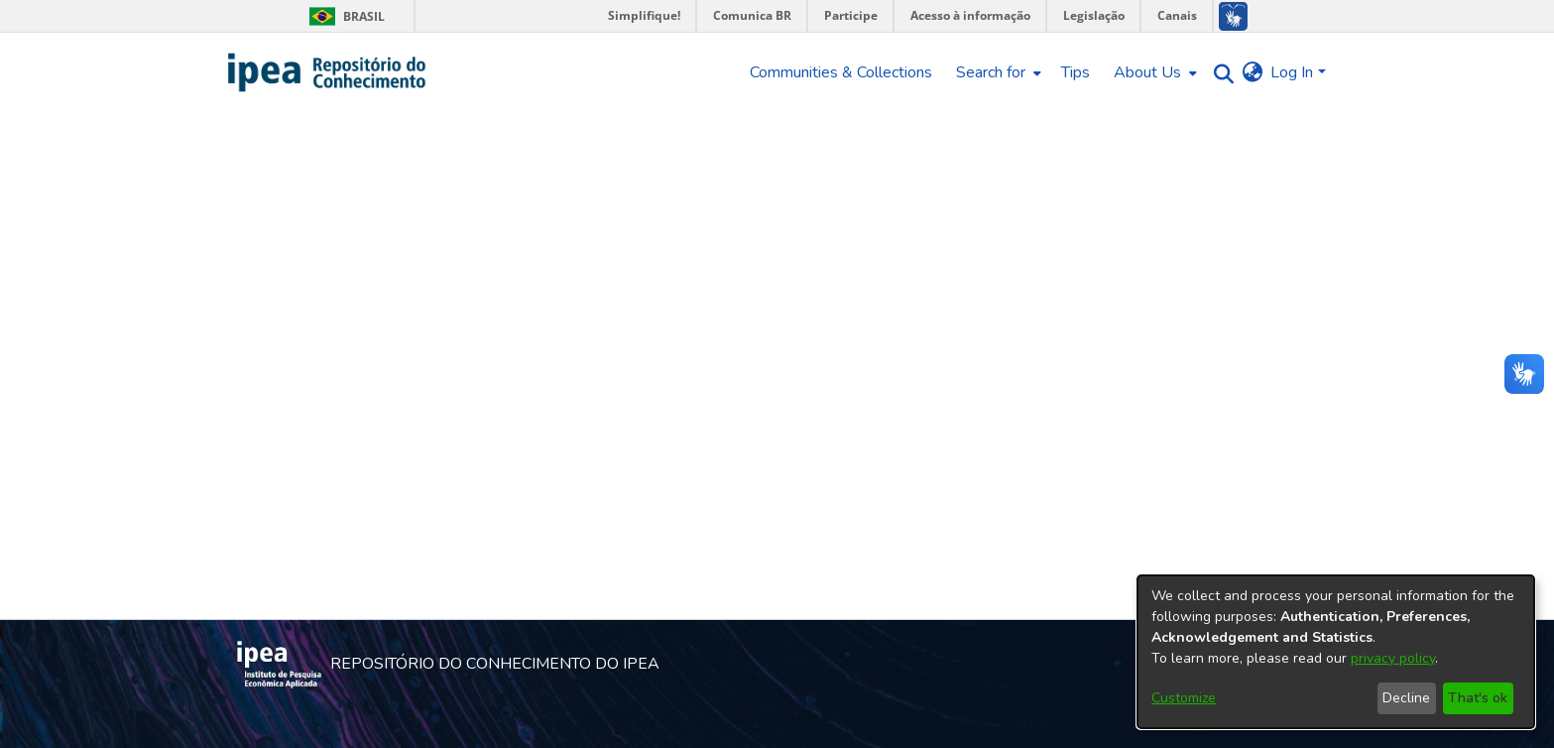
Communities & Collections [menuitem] (841, 72)
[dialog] (1335, 651)
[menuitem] (996, 72)
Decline (1406, 697)
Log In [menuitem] (1291, 72)
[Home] (327, 72)
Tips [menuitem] (1075, 72)
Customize (1183, 697)
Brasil (343, 16)
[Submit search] (1218, 73)
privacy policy (1393, 658)
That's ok (1477, 697)
